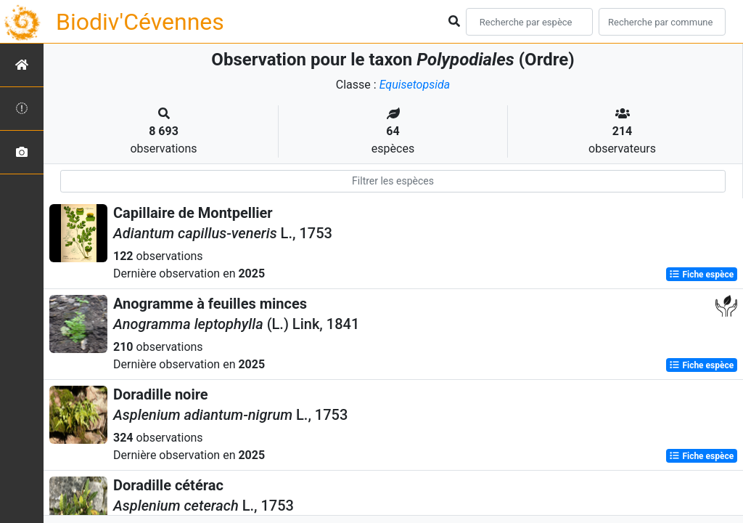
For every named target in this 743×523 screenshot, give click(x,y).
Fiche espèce (701, 274)
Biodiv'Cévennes (140, 22)
